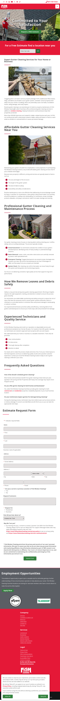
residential (18, 391)
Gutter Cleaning (24, 638)
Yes (6, 491)
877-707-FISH (52, 2)
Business (7, 513)
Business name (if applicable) (12, 450)
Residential (8, 511)
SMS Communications (26, 655)
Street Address (8, 462)
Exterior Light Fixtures (26, 642)
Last (5, 441)
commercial (8, 391)
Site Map (22, 626)
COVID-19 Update (25, 661)
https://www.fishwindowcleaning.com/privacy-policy (22, 532)
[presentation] (30, 540)
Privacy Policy (24, 653)
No (6, 493)
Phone (6, 485)
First (5, 433)
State (33, 477)
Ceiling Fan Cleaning (25, 644)
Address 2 (6, 469)
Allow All (7, 696)
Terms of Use (24, 651)
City (5, 477)
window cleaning (16, 111)
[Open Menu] (57, 6)
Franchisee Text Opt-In (26, 657)
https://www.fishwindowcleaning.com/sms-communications (28, 534)
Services (22, 617)
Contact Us (23, 625)
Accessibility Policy (25, 659)
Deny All (43, 696)
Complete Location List (26, 619)
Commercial (23, 634)
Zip (45, 477)
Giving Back (23, 623)
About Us (22, 621)
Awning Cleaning (24, 640)
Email (26, 485)
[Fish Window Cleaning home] (4, 6)
